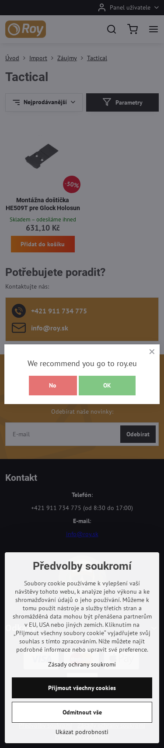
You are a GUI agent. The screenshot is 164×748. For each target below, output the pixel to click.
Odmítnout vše (82, 727)
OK (107, 385)
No (52, 385)
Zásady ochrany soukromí (82, 679)
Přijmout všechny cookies (82, 703)
